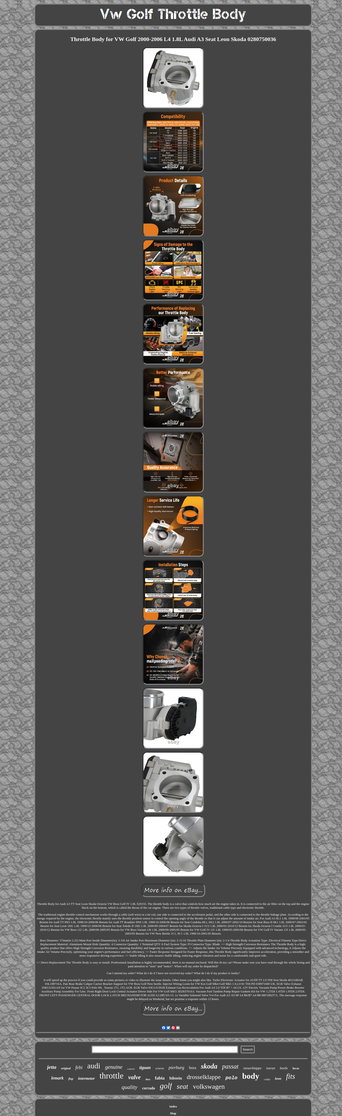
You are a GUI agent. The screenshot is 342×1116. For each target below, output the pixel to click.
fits (290, 1076)
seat (182, 1086)
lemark (57, 1078)
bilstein (175, 1078)
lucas (296, 1068)
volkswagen (209, 1086)
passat (230, 1066)
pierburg (176, 1067)
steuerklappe (252, 1068)
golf (166, 1086)
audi (93, 1065)
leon (278, 1078)
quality (130, 1087)
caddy (267, 1079)
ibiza (148, 1079)
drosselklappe (204, 1077)
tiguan (145, 1067)
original (66, 1068)
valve (134, 1077)
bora (192, 1067)
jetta (51, 1067)
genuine (113, 1067)
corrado (148, 1088)
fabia (160, 1077)
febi (78, 1067)
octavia (160, 1068)
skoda (209, 1066)
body (250, 1076)
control (130, 1068)
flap (70, 1078)
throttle (112, 1075)
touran (270, 1068)
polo (231, 1078)
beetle (284, 1068)
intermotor (86, 1078)
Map (173, 1113)
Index (173, 1106)
